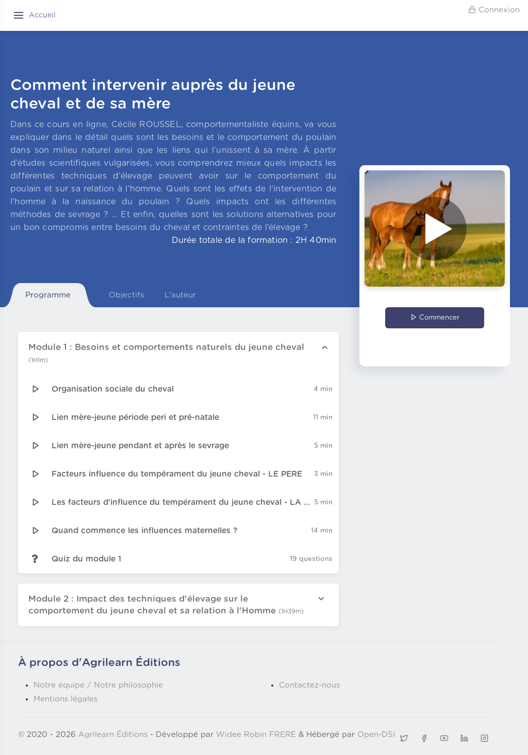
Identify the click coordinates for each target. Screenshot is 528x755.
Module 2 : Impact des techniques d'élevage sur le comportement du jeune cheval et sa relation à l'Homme (166, 605)
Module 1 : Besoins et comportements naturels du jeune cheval (166, 353)
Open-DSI (376, 735)
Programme (48, 295)
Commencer (434, 317)
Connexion (494, 10)
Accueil (42, 15)
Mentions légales (65, 699)
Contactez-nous (309, 685)
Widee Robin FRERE (256, 735)
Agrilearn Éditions (112, 735)
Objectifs (126, 295)
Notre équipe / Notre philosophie (98, 685)
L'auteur (180, 295)
